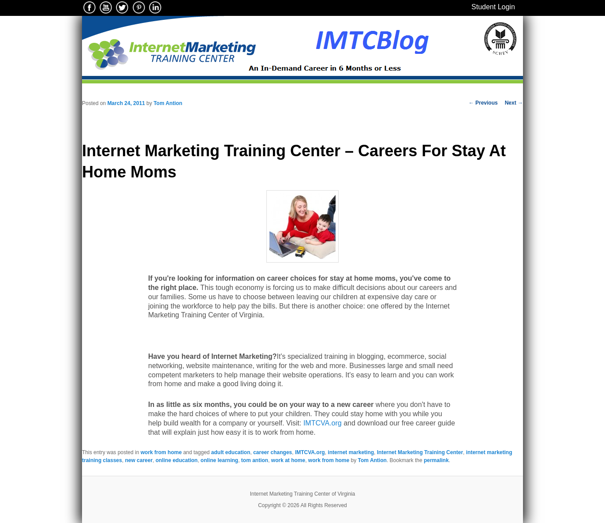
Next (514, 103)
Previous (483, 103)
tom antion (254, 460)
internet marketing (351, 452)
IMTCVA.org (322, 423)
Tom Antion (167, 103)
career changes (272, 452)
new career (139, 460)
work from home (161, 452)
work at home (288, 460)
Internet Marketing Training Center (420, 452)
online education (177, 460)
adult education (230, 452)
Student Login (493, 7)
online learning (219, 460)
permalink (436, 460)
